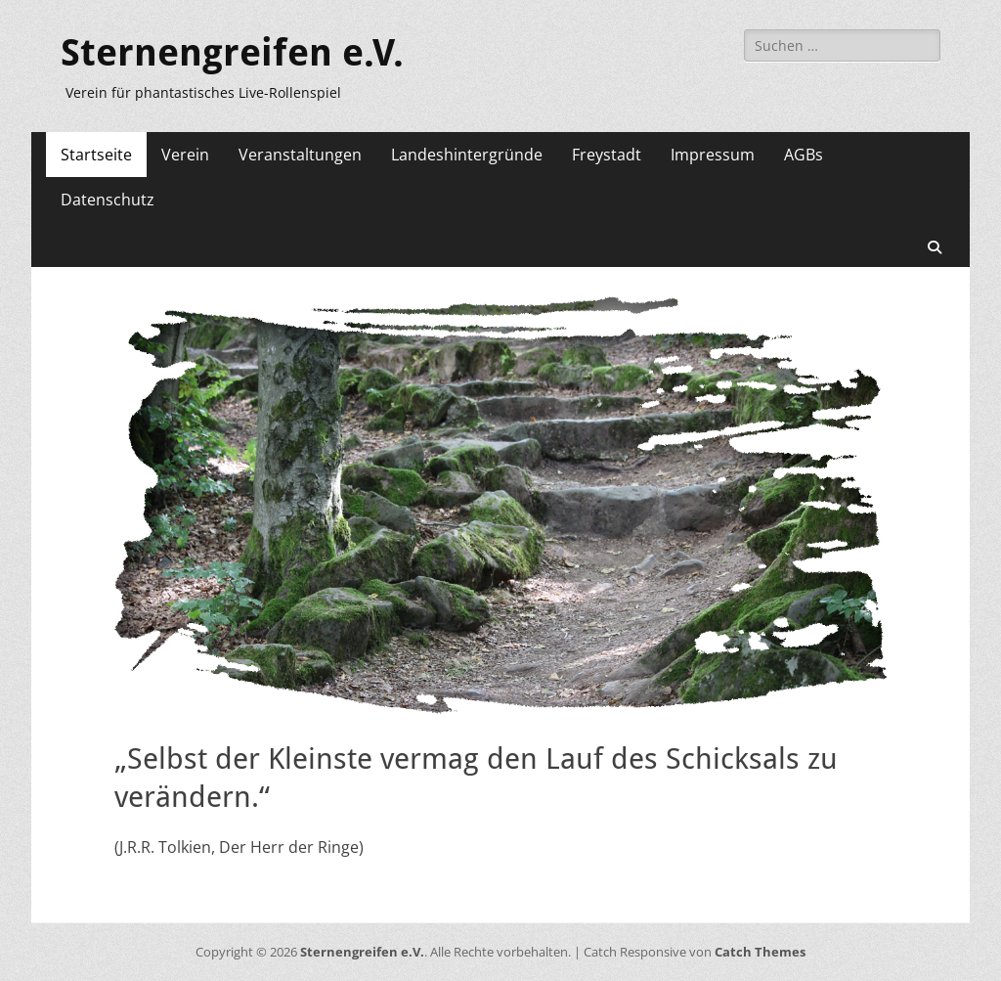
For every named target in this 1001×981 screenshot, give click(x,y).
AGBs (803, 154)
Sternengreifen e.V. (232, 52)
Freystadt (606, 154)
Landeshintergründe (467, 154)
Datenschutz (107, 199)
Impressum (713, 154)
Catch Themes (760, 951)
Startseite (96, 154)
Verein (185, 154)
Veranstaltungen (300, 154)
